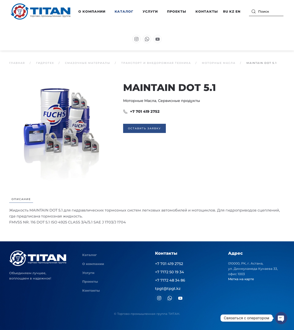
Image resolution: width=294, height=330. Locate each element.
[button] (61, 134)
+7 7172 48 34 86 (170, 280)
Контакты (206, 11)
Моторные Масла (139, 101)
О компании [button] (91, 11)
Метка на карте (241, 279)
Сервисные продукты (179, 101)
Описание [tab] (21, 199)
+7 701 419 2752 (141, 111)
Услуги (150, 11)
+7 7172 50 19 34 (169, 272)
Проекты (176, 11)
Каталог (89, 255)
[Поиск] (266, 11)
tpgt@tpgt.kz (168, 288)
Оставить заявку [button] (144, 128)
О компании (93, 264)
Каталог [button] (124, 11)
